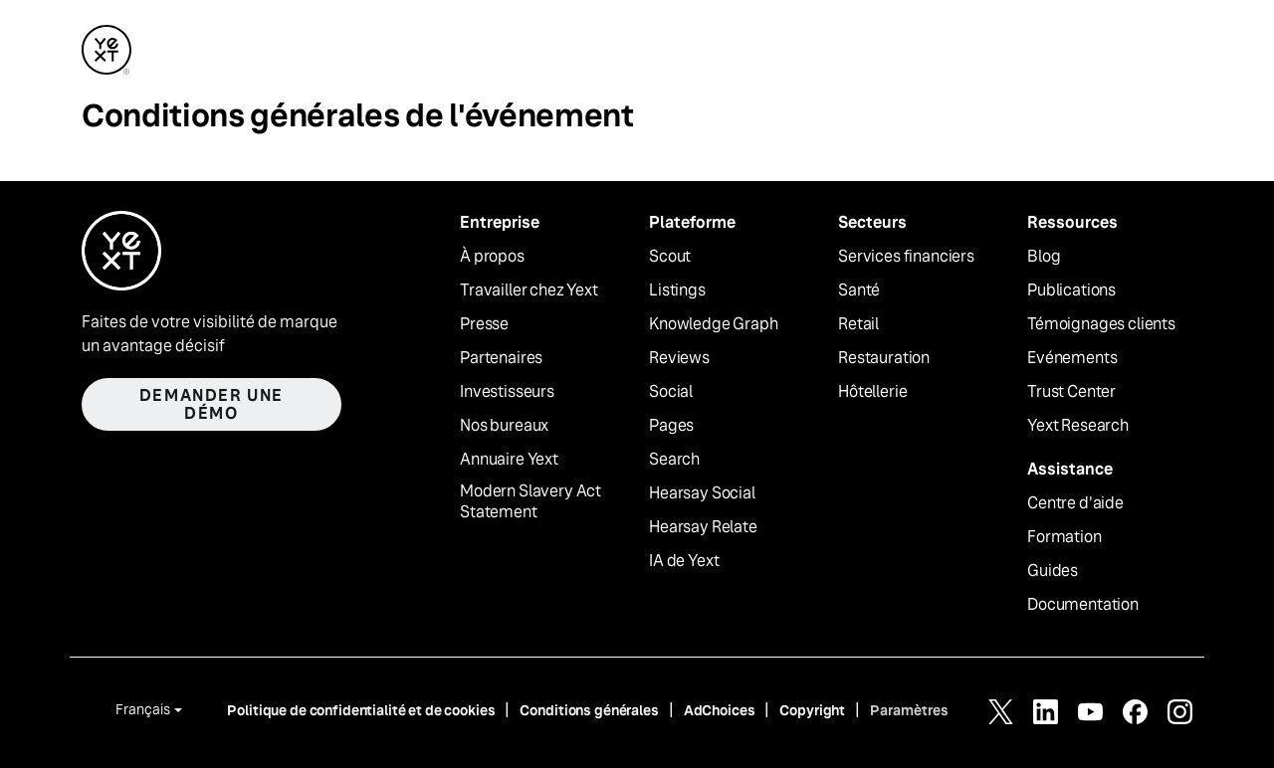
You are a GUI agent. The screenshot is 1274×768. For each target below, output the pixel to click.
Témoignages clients (1101, 324)
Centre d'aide (1075, 503)
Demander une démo (211, 404)
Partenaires (501, 358)
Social (671, 392)
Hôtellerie (872, 392)
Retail (858, 324)
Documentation (1083, 605)
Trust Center (1071, 392)
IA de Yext (684, 561)
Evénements (1072, 358)
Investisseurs (507, 392)
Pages (671, 426)
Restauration (884, 358)
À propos (492, 257)
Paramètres (909, 710)
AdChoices (719, 710)
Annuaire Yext (509, 460)
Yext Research (1078, 426)
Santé (859, 290)
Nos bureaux (504, 426)
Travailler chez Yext (529, 290)
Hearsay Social (702, 493)
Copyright (812, 710)
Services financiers (906, 257)
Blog (1043, 257)
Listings (677, 290)
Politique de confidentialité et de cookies (361, 710)
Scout (670, 257)
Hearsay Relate (703, 527)
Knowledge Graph (713, 324)
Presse (484, 324)
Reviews (679, 358)
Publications (1071, 290)
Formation (1064, 537)
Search (674, 460)
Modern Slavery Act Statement (530, 501)
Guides (1052, 571)
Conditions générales (589, 710)
